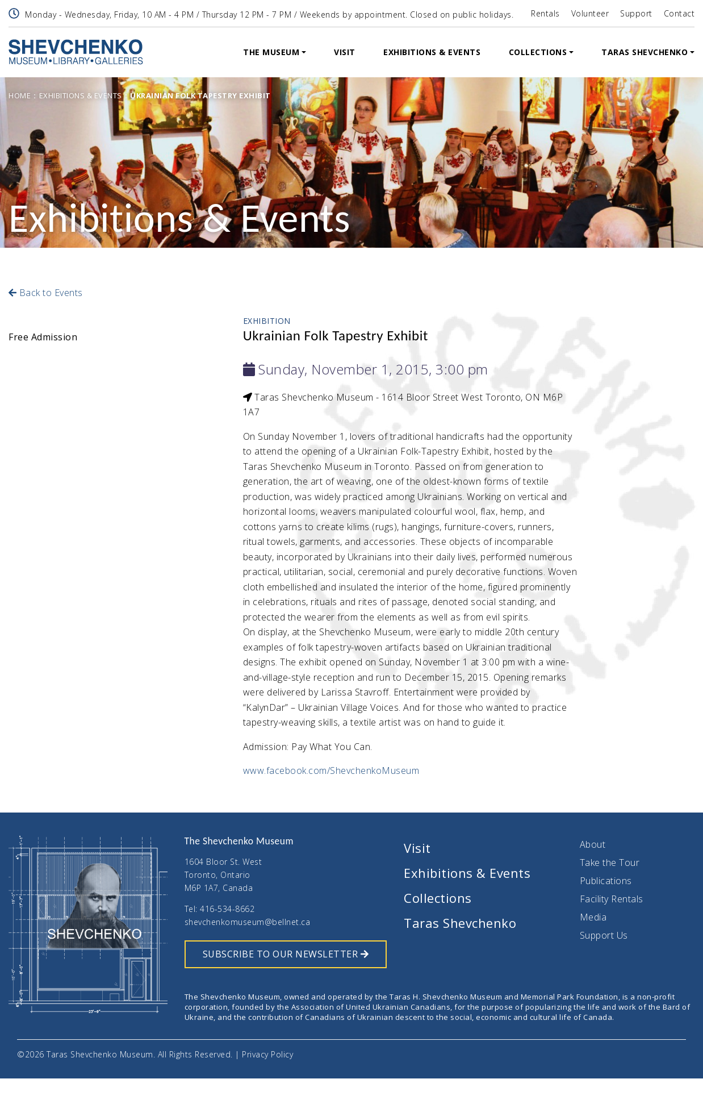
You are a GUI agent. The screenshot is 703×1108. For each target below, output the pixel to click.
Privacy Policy (267, 1054)
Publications (606, 880)
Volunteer (590, 13)
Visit (344, 52)
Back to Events (46, 292)
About (593, 844)
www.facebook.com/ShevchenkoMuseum (331, 770)
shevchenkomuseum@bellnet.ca (248, 922)
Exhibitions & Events (431, 52)
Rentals (545, 13)
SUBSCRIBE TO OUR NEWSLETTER (286, 954)
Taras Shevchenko (644, 52)
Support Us (604, 935)
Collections (538, 52)
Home (20, 95)
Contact (679, 13)
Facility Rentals (611, 899)
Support (636, 13)
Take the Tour (610, 862)
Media (593, 917)
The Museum (271, 52)
